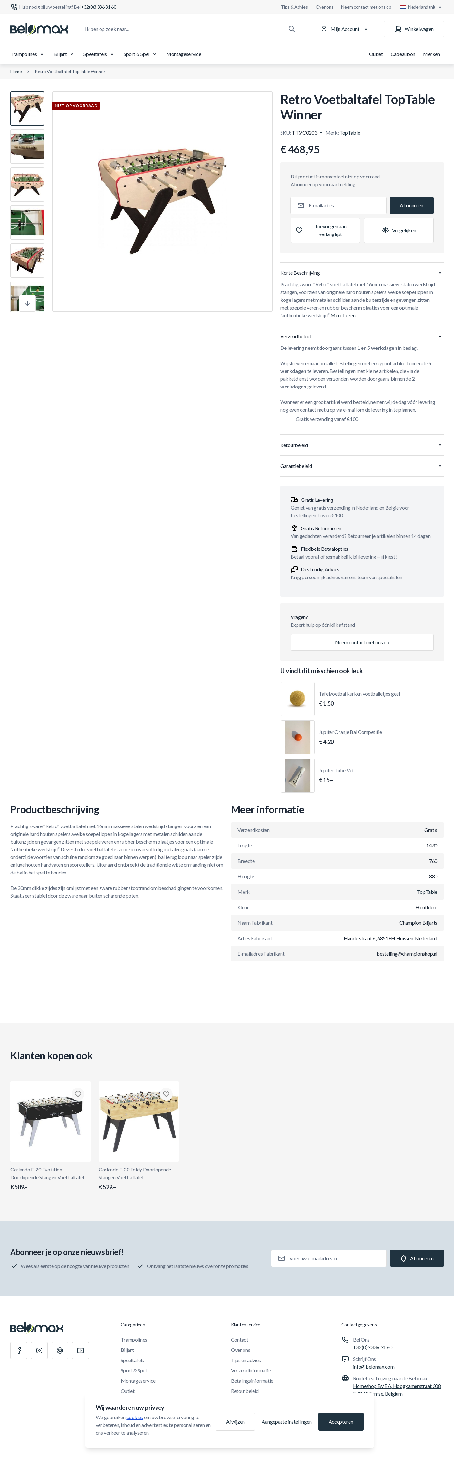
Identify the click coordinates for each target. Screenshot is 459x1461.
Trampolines (28, 54)
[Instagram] (39, 1350)
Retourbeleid (245, 1391)
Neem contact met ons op (366, 7)
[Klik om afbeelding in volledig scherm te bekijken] (162, 201)
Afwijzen (235, 1421)
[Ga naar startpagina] (39, 29)
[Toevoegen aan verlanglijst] (325, 230)
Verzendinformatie (251, 1370)
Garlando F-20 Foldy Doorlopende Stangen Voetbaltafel (139, 1178)
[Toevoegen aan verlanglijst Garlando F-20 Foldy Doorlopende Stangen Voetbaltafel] (166, 1094)
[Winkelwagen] (414, 29)
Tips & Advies (294, 7)
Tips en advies (246, 1360)
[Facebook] (18, 1350)
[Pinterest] (60, 1350)
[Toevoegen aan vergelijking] (399, 230)
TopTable (349, 132)
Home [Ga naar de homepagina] (16, 71)
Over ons (325, 7)
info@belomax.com (374, 1366)
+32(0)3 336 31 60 (373, 1347)
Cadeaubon (403, 54)
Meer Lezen (343, 315)
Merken (431, 54)
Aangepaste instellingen (287, 1421)
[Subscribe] (412, 205)
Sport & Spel (141, 54)
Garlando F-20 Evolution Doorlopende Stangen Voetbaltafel (50, 1178)
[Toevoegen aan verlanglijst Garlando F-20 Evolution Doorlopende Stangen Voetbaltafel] (78, 1094)
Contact (239, 1339)
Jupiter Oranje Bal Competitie (350, 737)
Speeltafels (99, 54)
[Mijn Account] (345, 29)
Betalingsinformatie (252, 1381)
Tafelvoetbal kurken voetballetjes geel (359, 699)
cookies (134, 1417)
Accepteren (341, 1421)
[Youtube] (80, 1350)
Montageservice (183, 54)
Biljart (64, 54)
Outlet (376, 54)
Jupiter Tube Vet (336, 776)
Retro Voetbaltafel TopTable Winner (70, 71)
